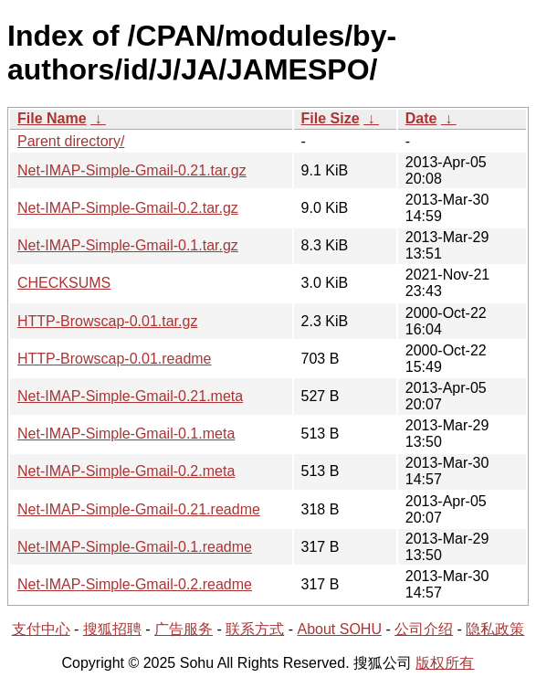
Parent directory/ (70, 141)
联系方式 (255, 629)
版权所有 (444, 663)
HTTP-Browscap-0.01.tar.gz (107, 321)
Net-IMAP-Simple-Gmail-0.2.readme (134, 584)
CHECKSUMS (63, 283)
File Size (330, 118)
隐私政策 (495, 629)
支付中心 (41, 629)
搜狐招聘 (112, 629)
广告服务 (183, 629)
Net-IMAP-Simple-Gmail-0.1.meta (126, 433)
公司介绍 (423, 629)
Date (421, 118)
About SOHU (339, 629)
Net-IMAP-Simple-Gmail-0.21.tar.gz (132, 170)
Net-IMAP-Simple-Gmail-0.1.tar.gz (127, 245)
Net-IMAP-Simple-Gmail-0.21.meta (130, 396)
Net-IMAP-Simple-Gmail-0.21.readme (138, 509)
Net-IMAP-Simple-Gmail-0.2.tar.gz (127, 208)
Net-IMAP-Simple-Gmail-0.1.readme (134, 547)
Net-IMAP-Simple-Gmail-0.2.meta (126, 471)
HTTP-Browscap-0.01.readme (114, 358)
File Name (52, 118)
